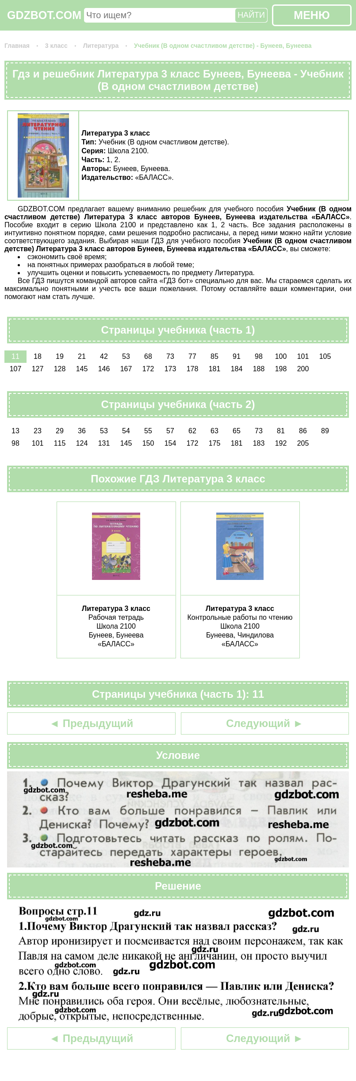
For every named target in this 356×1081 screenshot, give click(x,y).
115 (60, 443)
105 (325, 356)
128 (60, 369)
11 (15, 356)
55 (148, 431)
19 (60, 356)
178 (193, 369)
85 (214, 356)
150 (148, 443)
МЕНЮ (311, 15)
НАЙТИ (251, 15)
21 (82, 356)
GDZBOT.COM (44, 15)
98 (259, 356)
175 (215, 443)
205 (303, 443)
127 (38, 369)
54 (126, 431)
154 (170, 443)
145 (82, 369)
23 (38, 431)
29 (60, 431)
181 (215, 369)
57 (170, 431)
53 (126, 356)
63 (214, 431)
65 (237, 431)
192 (281, 443)
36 (82, 431)
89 (325, 431)
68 (148, 356)
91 (237, 356)
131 (104, 443)
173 (170, 369)
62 (192, 431)
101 (303, 356)
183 (259, 443)
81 (281, 431)
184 (237, 369)
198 (281, 369)
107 (16, 369)
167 (126, 369)
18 (38, 356)
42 (104, 356)
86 (303, 431)
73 (170, 356)
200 (303, 369)
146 (104, 369)
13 (15, 431)
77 (192, 356)
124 (82, 443)
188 (259, 369)
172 (148, 369)
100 (281, 356)
